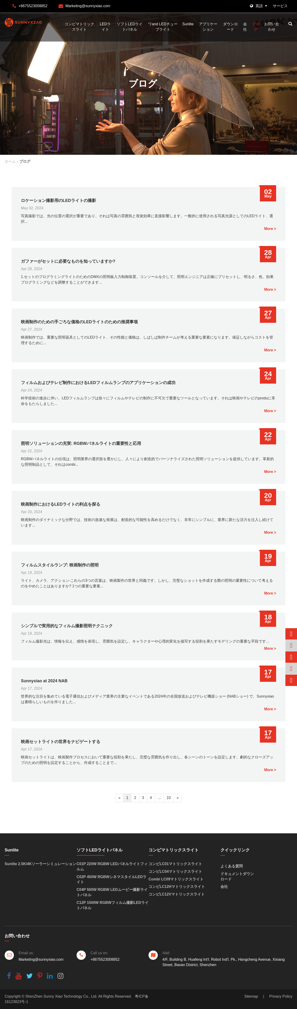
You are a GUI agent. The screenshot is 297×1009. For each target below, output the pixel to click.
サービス (280, 6)
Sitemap (251, 996)
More (268, 229)
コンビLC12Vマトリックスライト (176, 894)
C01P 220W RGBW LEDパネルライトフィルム (112, 866)
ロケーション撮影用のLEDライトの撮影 (58, 200)
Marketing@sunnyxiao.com (87, 6)
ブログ (255, 26)
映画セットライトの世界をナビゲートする (60, 741)
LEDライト (105, 26)
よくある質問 (231, 866)
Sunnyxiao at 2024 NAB (44, 681)
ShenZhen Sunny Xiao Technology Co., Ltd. (61, 996)
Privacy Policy (280, 996)
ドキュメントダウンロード (237, 876)
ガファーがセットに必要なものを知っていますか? (68, 261)
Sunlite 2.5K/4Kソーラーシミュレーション (40, 864)
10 (169, 798)
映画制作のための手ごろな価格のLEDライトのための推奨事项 (79, 322)
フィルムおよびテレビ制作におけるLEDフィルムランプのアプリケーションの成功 (98, 382)
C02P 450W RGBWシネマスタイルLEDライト (111, 879)
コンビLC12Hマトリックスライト (176, 887)
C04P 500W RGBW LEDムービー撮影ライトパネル (112, 892)
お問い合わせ (271, 26)
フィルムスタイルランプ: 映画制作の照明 (60, 565)
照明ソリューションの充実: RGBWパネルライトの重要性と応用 (81, 443)
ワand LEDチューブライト (162, 26)
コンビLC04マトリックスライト (175, 871)
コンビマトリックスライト (79, 26)
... (159, 798)
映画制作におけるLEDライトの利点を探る (60, 504)
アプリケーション (208, 26)
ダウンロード (230, 26)
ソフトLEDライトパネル (129, 26)
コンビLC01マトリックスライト (175, 864)
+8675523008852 (32, 6)
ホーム (10, 161)
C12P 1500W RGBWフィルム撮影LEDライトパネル (112, 905)
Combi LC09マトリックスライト (175, 879)
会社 (245, 26)
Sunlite (188, 24)
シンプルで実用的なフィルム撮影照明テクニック (67, 626)
